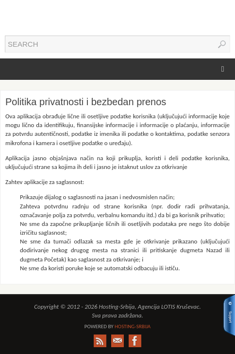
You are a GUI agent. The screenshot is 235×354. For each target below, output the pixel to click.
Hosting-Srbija (133, 326)
